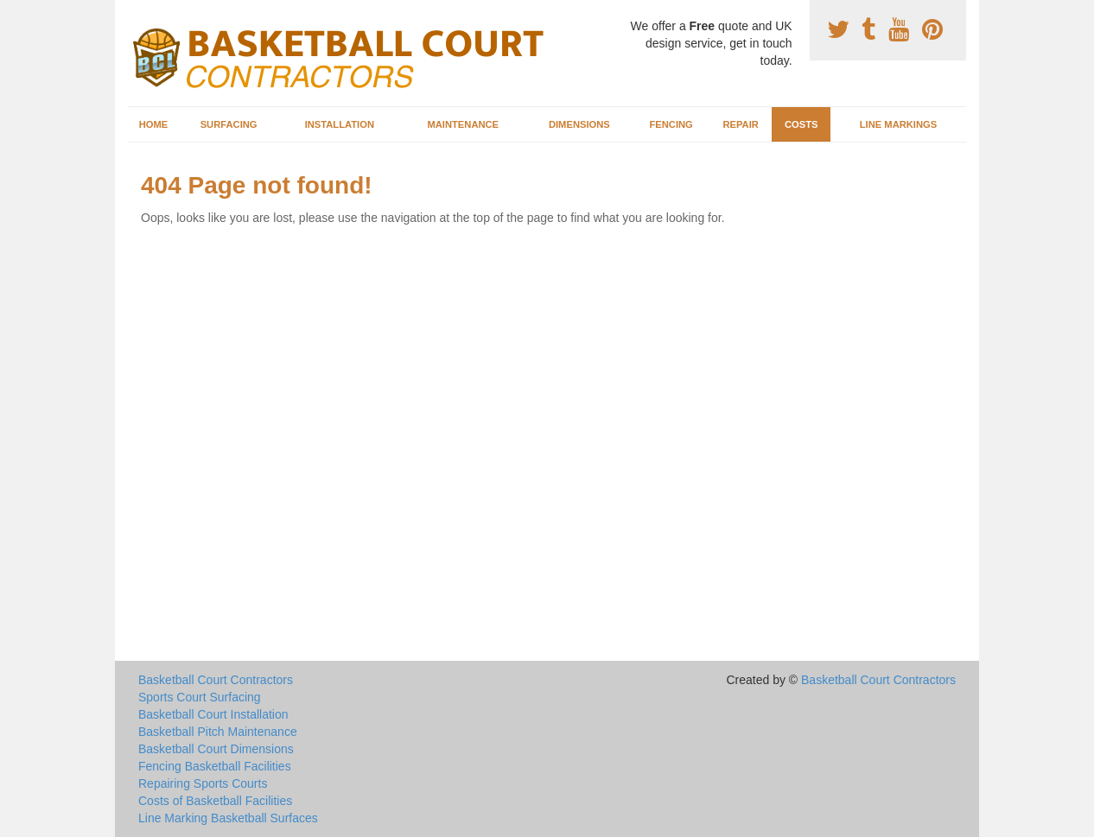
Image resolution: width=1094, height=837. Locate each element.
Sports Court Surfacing (199, 697)
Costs (801, 124)
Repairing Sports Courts (202, 783)
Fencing (670, 124)
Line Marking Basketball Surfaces (228, 818)
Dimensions (579, 124)
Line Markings (899, 124)
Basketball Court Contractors (215, 680)
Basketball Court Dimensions (216, 749)
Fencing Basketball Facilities (214, 766)
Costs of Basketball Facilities (215, 801)
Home (154, 124)
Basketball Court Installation (213, 714)
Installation (339, 124)
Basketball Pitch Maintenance (217, 732)
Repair (740, 124)
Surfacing (229, 124)
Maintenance (463, 124)
